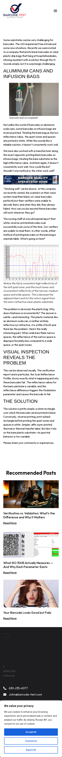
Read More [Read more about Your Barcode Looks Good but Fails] (10, 618)
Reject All (31, 750)
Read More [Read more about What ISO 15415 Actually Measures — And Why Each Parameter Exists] (10, 572)
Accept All (31, 732)
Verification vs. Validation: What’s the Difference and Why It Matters (29, 515)
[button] (55, 11)
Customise (31, 741)
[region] (31, 728)
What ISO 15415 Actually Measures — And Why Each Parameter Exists (28, 565)
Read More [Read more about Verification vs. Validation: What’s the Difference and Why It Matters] (10, 523)
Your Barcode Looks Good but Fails (27, 613)
